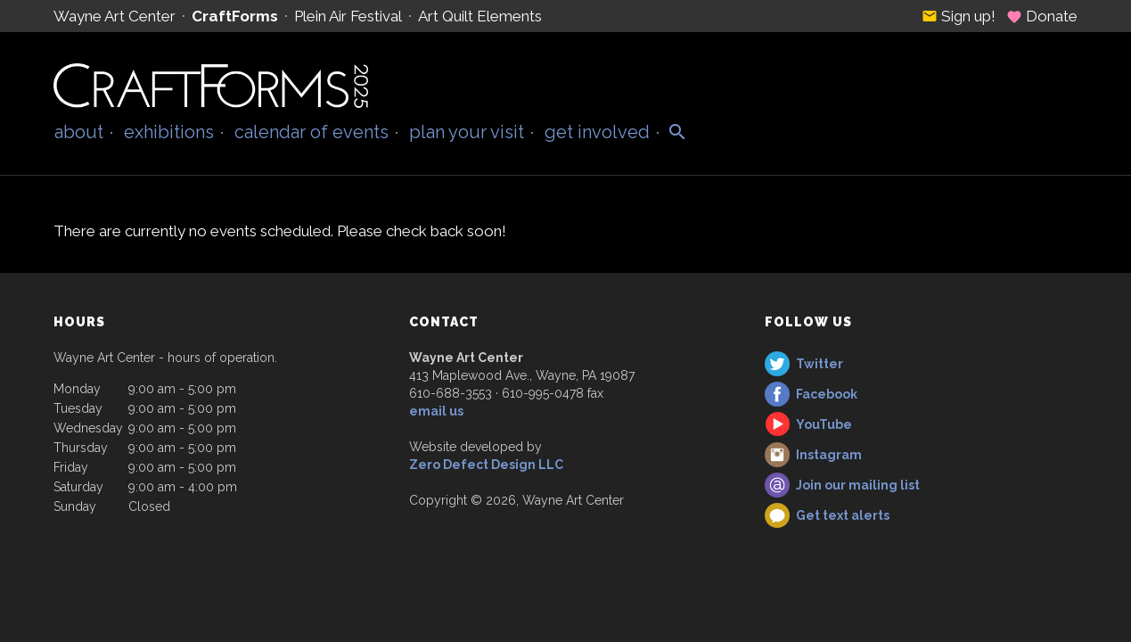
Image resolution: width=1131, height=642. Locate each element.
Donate (1042, 16)
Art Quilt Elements (480, 16)
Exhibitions (169, 132)
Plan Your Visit (466, 132)
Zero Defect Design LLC (486, 464)
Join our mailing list (858, 485)
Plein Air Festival (348, 16)
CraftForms (235, 16)
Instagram (829, 455)
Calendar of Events (311, 132)
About (78, 132)
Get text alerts (842, 515)
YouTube (824, 424)
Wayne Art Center (114, 16)
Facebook (826, 394)
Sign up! (959, 16)
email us (436, 411)
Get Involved (597, 132)
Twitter (819, 364)
